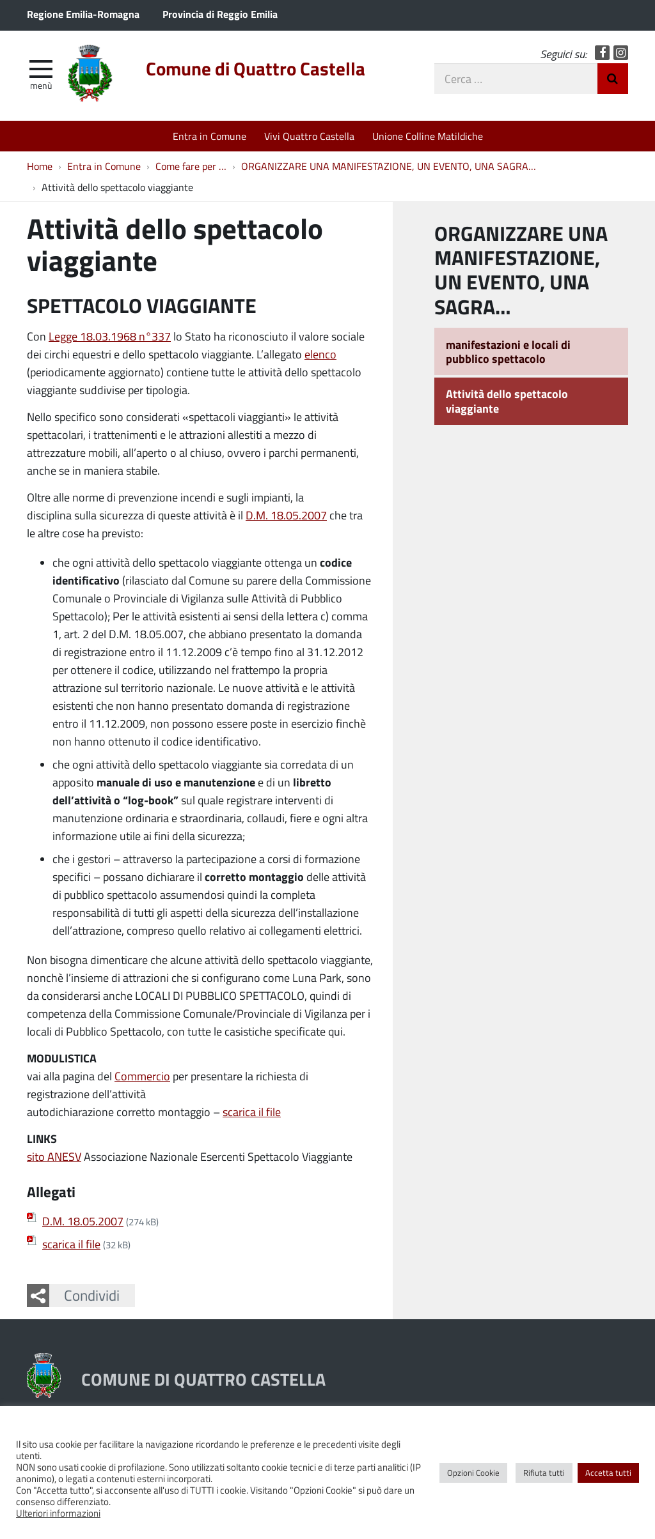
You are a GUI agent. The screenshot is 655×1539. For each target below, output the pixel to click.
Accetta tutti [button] (608, 1472)
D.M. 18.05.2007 (286, 515)
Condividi (92, 1295)
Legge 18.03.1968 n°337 (110, 336)
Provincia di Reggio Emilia (220, 13)
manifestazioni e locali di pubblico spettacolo (508, 351)
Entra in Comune (209, 135)
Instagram (620, 52)
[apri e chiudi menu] (41, 67)
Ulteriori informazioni (58, 1512)
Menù (41, 85)
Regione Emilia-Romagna (83, 13)
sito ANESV (54, 1156)
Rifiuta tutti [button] (544, 1472)
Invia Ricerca (612, 78)
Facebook (602, 52)
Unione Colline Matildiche (427, 135)
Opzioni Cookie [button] (473, 1472)
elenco (320, 354)
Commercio (142, 1075)
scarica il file (252, 1111)
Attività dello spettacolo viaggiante (507, 401)
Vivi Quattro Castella (309, 135)
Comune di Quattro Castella (255, 68)
